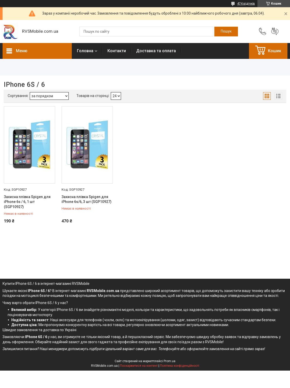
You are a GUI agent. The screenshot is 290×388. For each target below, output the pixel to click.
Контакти (116, 50)
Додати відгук (274, 31)
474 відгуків (246, 3)
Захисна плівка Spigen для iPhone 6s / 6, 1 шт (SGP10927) (27, 202)
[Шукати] (226, 31)
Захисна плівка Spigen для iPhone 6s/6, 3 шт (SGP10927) (87, 199)
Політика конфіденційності (179, 366)
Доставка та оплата (156, 50)
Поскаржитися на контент (139, 366)
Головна (85, 50)
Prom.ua (169, 361)
